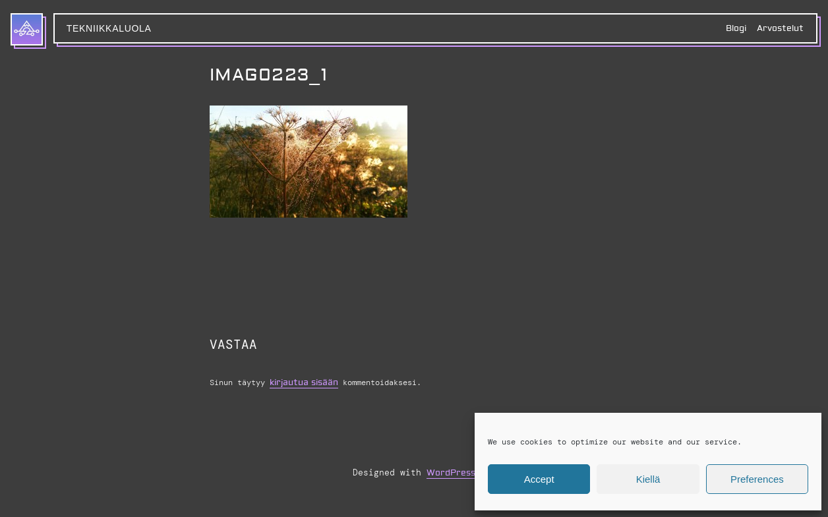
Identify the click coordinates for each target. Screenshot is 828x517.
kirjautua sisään (304, 382)
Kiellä (648, 479)
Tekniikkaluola (109, 28)
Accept (539, 479)
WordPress (451, 473)
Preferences (757, 479)
